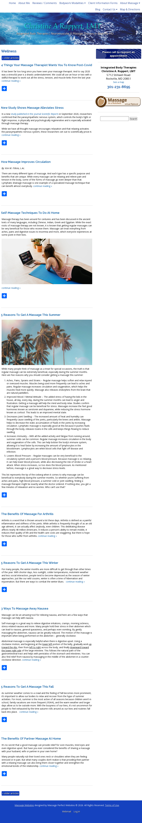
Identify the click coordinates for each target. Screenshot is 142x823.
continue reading (11, 80)
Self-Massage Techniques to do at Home (30, 212)
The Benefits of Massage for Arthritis (27, 514)
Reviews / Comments (44, 3)
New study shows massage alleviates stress (32, 107)
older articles (10, 57)
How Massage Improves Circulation (26, 161)
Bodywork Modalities (72, 3)
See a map (118, 82)
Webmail (66, 811)
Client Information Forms (103, 3)
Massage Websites (24, 805)
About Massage (130, 3)
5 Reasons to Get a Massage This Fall (27, 686)
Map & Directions (130, 9)
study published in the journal (35, 113)
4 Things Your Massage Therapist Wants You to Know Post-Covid (46, 65)
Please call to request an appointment (118, 53)
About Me (24, 3)
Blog (97, 9)
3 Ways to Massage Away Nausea (24, 608)
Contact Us (110, 9)
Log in (77, 811)
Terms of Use (112, 805)
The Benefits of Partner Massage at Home (31, 738)
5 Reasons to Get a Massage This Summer (30, 314)
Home (12, 3)
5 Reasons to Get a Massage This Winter (29, 562)
